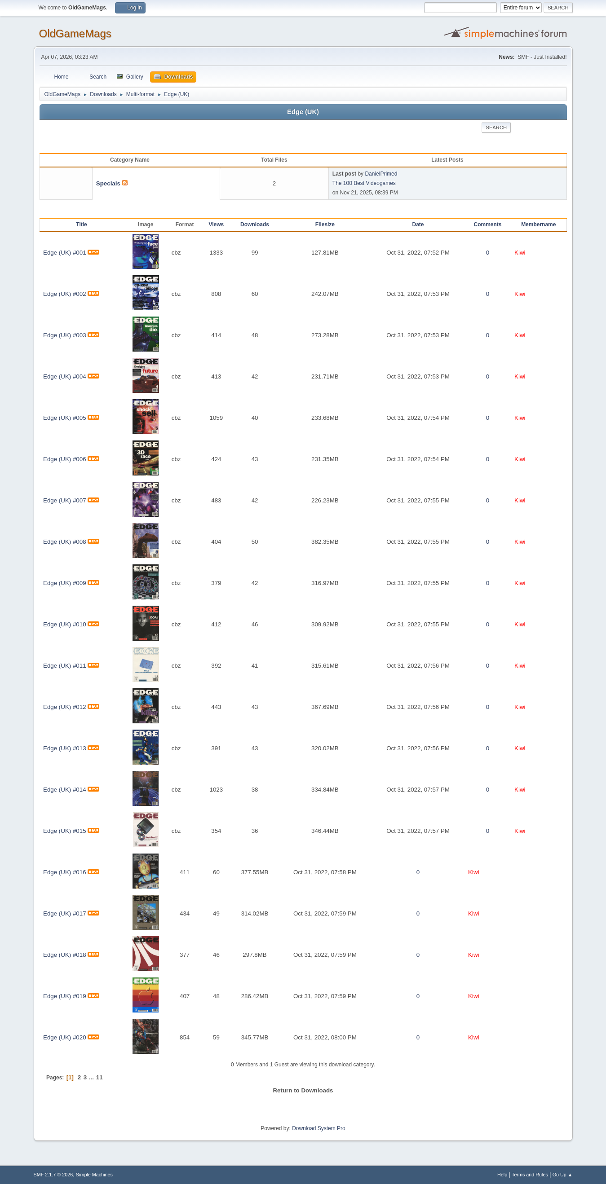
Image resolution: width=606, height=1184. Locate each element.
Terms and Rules (530, 1174)
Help (502, 1174)
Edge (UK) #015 (64, 830)
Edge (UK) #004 (64, 376)
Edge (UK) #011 (64, 665)
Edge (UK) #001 (64, 252)
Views (216, 224)
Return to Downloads (303, 1090)
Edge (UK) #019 (64, 996)
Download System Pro (318, 1128)
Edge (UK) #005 (64, 417)
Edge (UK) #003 (64, 335)
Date (418, 224)
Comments (488, 224)
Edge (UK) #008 (64, 541)
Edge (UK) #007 (64, 500)
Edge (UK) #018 (64, 954)
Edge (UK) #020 (64, 1037)
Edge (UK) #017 (64, 913)
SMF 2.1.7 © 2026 (53, 1174)
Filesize (325, 224)
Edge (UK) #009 (64, 583)
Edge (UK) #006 (64, 459)
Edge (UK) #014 (64, 789)
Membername (538, 224)
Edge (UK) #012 (64, 707)
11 (99, 1077)
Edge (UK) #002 (64, 293)
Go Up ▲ (563, 1174)
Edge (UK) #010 (64, 624)
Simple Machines (94, 1174)
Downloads (254, 224)
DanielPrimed (381, 174)
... (92, 1077)
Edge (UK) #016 (64, 872)
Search (496, 127)
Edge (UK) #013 (64, 748)
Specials (108, 183)
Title (81, 224)
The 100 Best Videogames (364, 183)
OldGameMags (75, 33)
